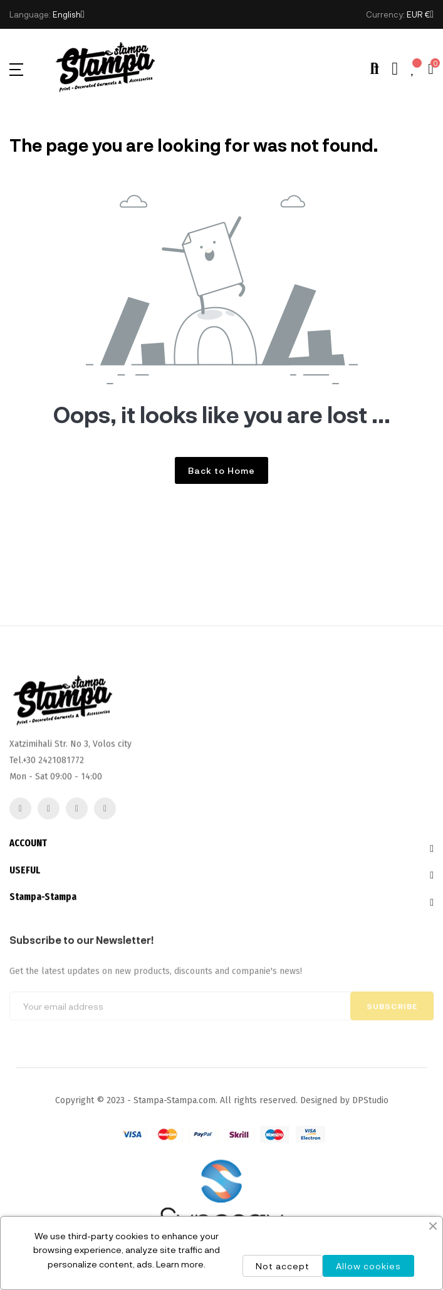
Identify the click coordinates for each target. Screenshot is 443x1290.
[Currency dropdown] (420, 14)
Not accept (283, 1266)
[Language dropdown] (69, 14)
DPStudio (370, 1100)
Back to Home (221, 470)
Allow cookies (368, 1266)
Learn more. (181, 1264)
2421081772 (61, 808)
